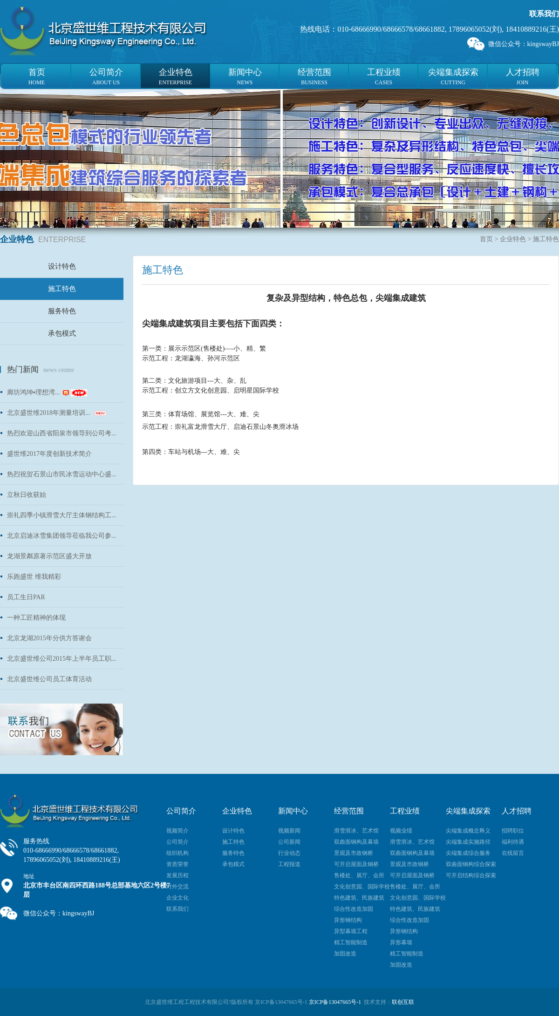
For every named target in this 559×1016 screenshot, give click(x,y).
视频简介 (177, 830)
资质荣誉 (177, 864)
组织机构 (177, 853)
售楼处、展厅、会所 (359, 875)
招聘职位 (513, 830)
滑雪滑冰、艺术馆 (356, 830)
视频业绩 (401, 830)
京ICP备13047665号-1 (335, 1002)
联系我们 (544, 14)
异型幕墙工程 (351, 931)
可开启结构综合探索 (471, 875)
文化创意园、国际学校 (362, 886)
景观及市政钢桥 (353, 853)
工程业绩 (405, 811)
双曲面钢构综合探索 (471, 864)
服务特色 (62, 311)
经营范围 (349, 811)
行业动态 (289, 853)
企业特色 (513, 239)
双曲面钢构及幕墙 (356, 842)
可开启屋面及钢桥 (356, 864)
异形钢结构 (348, 920)
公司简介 (181, 811)
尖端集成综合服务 (468, 853)
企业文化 (177, 897)
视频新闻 (289, 830)
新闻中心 (293, 811)
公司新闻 (289, 842)
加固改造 (345, 953)
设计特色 (62, 266)
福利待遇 (513, 842)
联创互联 (403, 1002)
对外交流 (177, 886)
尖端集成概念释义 (468, 830)
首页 (486, 239)
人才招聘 (517, 811)
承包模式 (62, 333)
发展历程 (177, 875)
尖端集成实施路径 (468, 842)
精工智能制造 (351, 942)
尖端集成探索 (468, 811)
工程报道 (289, 864)
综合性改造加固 (353, 909)
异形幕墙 (401, 942)
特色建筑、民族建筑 (359, 897)
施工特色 (62, 288)
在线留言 (513, 853)
